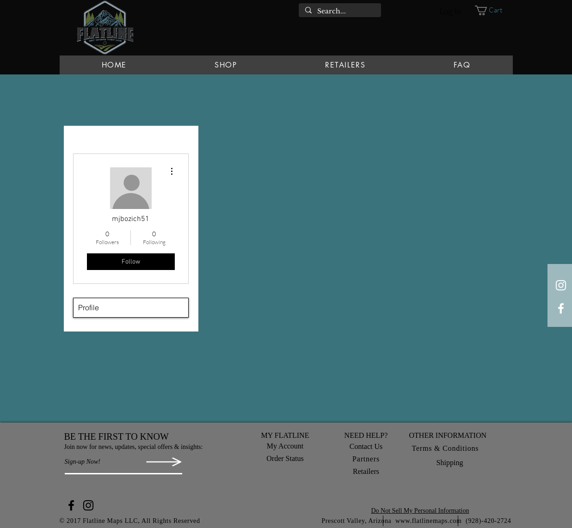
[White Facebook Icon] (561, 308)
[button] (494, 10)
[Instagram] (88, 505)
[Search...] (339, 11)
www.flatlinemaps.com (428, 520)
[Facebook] (71, 505)
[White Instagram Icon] (561, 285)
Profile (88, 307)
